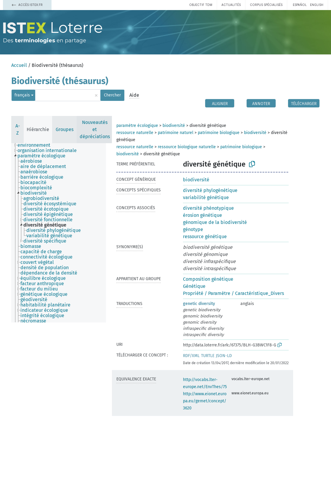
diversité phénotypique (208, 208)
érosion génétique (202, 215)
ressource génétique (205, 236)
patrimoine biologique (219, 132)
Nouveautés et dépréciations (95, 129)
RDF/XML (191, 355)
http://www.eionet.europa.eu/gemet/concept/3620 (204, 401)
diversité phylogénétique (210, 190)
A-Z (17, 129)
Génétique (194, 286)
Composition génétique (208, 279)
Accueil (19, 65)
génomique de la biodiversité (215, 222)
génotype (193, 229)
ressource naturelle (134, 132)
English (316, 5)
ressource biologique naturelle (187, 146)
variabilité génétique (206, 197)
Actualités (231, 5)
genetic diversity (199, 303)
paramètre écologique (137, 125)
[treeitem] (36, 145)
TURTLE (207, 355)
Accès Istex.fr (27, 5)
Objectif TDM (200, 5)
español (300, 5)
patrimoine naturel (175, 132)
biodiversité (174, 125)
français (22, 95)
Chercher (112, 95)
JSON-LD (224, 355)
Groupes (64, 129)
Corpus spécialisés (266, 5)
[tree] (58, 232)
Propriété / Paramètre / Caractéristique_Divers (233, 293)
